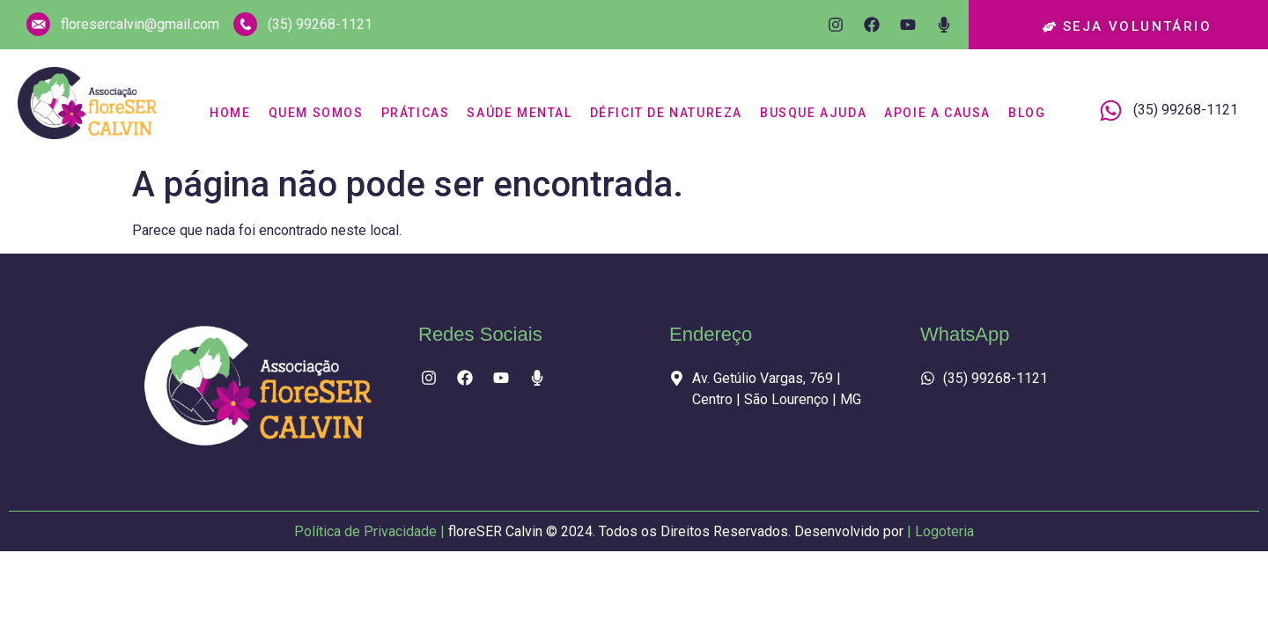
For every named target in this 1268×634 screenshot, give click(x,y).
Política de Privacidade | (600, 531)
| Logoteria (940, 531)
